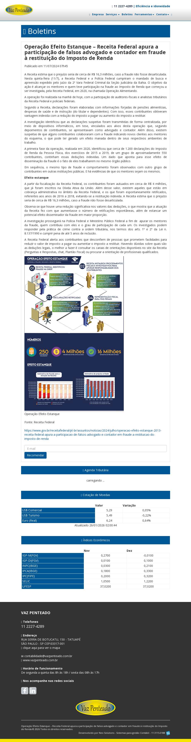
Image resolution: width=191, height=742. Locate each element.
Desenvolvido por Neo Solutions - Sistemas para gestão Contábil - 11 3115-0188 (124, 732)
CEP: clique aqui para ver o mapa (50, 643)
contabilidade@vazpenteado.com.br (48, 656)
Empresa (98, 14)
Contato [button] (162, 14)
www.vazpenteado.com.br (40, 660)
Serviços (113, 14)
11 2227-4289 (122, 6)
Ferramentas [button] (144, 14)
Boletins (127, 14)
